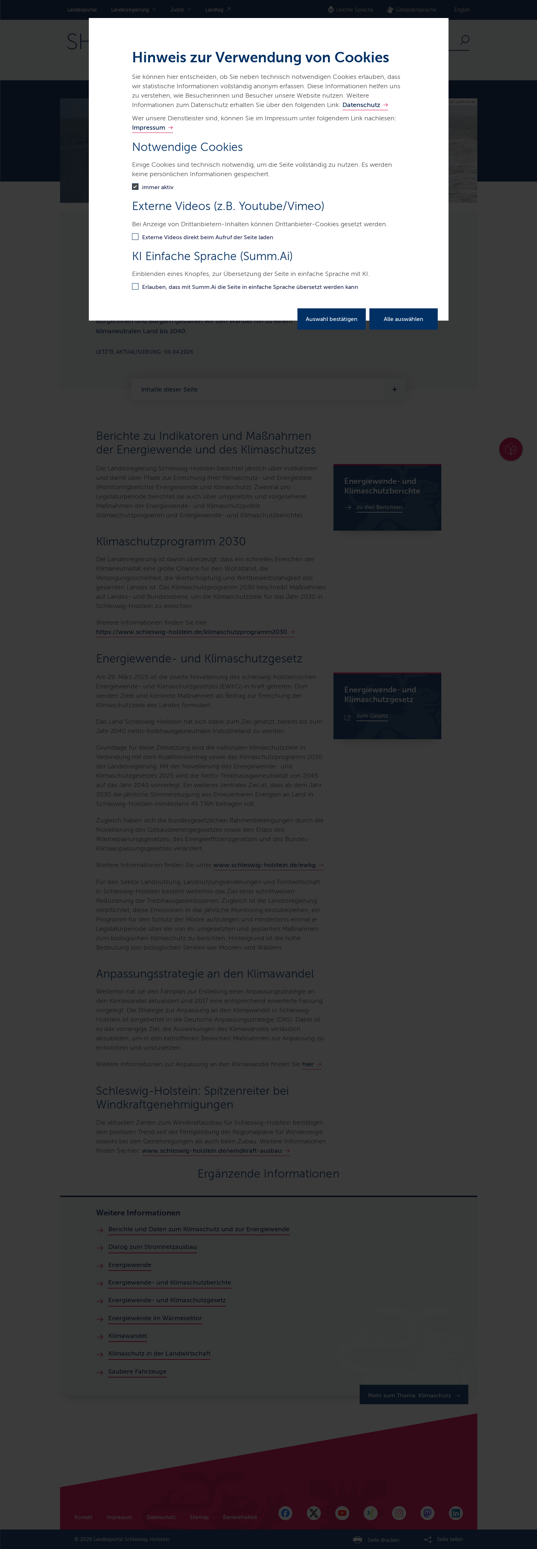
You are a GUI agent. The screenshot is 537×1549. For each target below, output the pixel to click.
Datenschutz (361, 105)
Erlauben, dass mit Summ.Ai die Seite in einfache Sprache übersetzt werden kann (250, 287)
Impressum (148, 127)
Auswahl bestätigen (332, 319)
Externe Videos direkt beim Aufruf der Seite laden (207, 237)
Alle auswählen (403, 319)
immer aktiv (157, 187)
